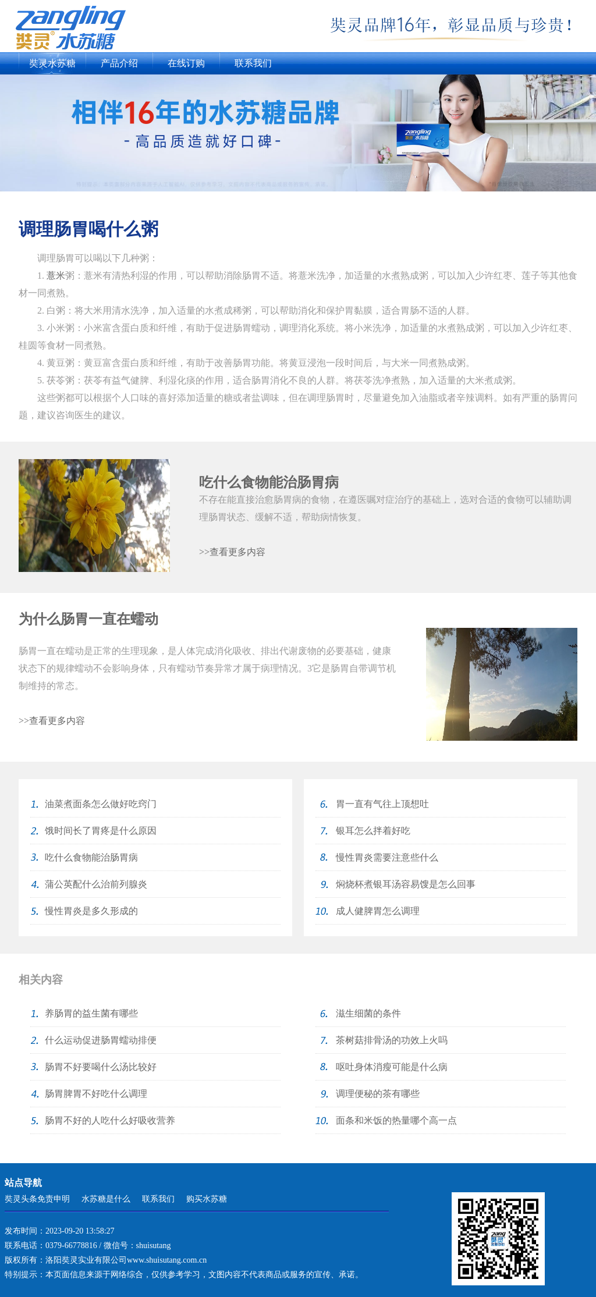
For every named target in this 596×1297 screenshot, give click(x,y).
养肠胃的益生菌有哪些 (91, 1013)
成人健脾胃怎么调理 (378, 911)
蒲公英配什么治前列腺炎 (96, 884)
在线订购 (186, 63)
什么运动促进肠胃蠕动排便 (101, 1040)
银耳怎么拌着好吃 (373, 831)
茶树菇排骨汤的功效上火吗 (392, 1040)
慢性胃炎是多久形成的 (91, 911)
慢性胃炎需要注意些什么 (387, 857)
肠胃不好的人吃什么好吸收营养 (110, 1120)
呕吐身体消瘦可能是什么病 (392, 1067)
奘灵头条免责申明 (37, 1199)
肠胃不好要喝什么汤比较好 (101, 1067)
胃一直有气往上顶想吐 (382, 804)
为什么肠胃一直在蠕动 (88, 619)
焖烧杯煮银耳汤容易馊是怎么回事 (406, 884)
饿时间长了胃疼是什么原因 (101, 831)
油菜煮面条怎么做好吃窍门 (101, 804)
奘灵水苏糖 (52, 63)
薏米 (56, 275)
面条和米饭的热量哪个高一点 (396, 1120)
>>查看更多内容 (232, 552)
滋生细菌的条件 (368, 1013)
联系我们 (253, 63)
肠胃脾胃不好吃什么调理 (96, 1094)
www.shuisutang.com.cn (167, 1260)
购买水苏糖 (206, 1199)
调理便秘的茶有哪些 (378, 1094)
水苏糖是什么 (105, 1199)
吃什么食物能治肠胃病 (269, 482)
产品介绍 (119, 63)
